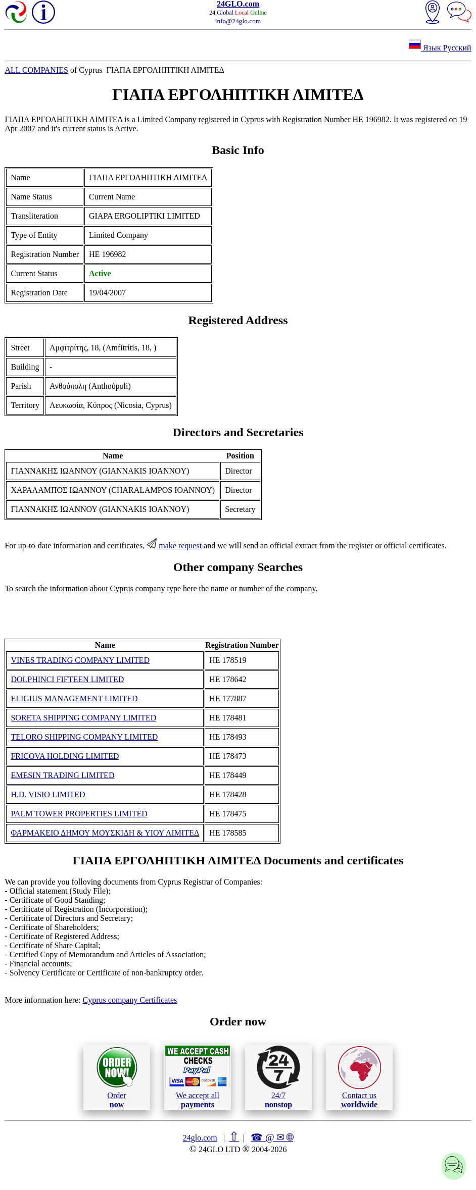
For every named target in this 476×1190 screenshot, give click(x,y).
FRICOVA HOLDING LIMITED (65, 756)
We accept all (197, 1077)
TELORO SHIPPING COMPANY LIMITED (84, 737)
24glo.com (200, 1137)
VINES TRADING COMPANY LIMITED (80, 660)
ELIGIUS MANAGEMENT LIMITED (74, 698)
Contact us (359, 1077)
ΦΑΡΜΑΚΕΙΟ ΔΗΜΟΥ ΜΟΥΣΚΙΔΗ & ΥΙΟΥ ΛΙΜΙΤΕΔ (105, 833)
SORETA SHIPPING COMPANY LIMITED (83, 717)
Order (117, 1077)
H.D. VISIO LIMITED (48, 794)
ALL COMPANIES (36, 70)
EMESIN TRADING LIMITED (62, 775)
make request (174, 545)
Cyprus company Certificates (130, 1000)
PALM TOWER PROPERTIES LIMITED (79, 813)
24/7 (278, 1077)
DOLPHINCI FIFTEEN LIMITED (67, 679)
